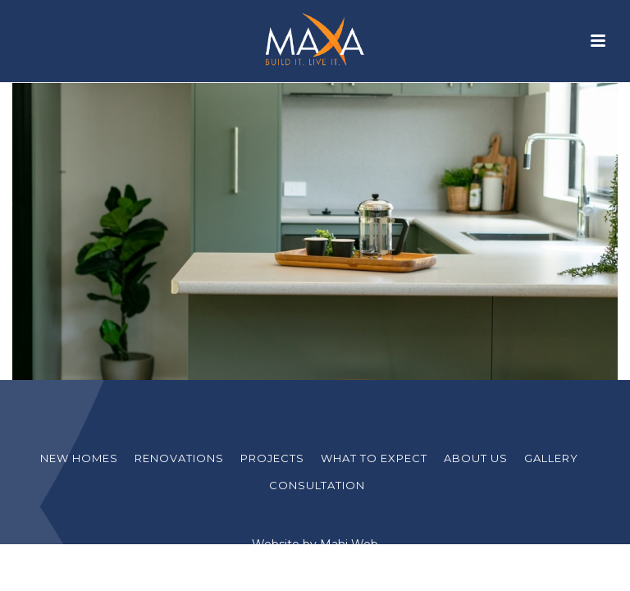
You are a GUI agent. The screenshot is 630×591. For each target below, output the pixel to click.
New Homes (79, 458)
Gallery (551, 458)
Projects (272, 458)
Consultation (317, 485)
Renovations (179, 458)
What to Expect (374, 458)
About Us (476, 458)
